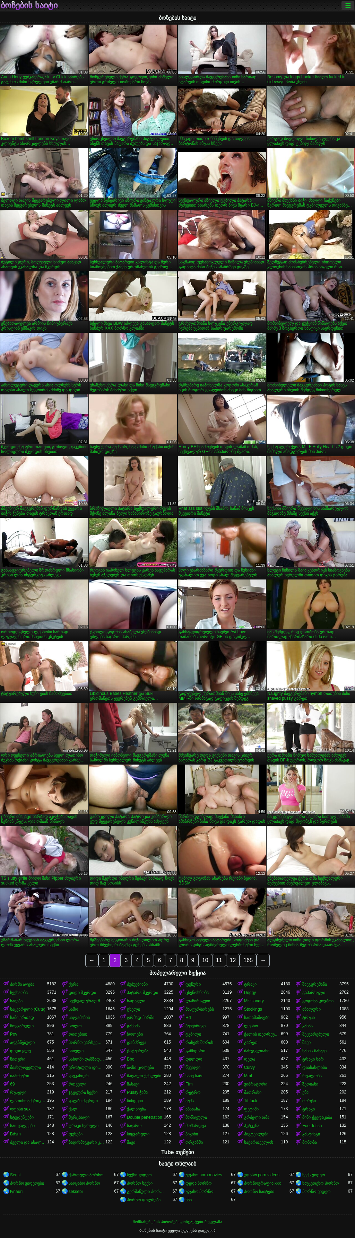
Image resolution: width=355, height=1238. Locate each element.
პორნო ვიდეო (316, 1191)
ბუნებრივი (195, 1025)
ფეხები (76, 1134)
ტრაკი (250, 984)
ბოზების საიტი (29, 5)
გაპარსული (313, 992)
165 (248, 960)
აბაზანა (192, 1109)
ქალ (73, 1109)
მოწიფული (196, 1117)
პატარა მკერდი (142, 992)
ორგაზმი (194, 1142)
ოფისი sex (20, 1109)
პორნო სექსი (139, 1183)
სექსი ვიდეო (139, 1174)
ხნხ (188, 1199)
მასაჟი (133, 1084)
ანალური (311, 1009)
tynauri (16, 1191)
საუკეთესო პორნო (320, 1183)
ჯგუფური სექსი (83, 1092)
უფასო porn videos (261, 1174)
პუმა (189, 1100)
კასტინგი (311, 1134)
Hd (188, 1017)
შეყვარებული (315, 1034)
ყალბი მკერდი (83, 1100)
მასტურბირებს (199, 1009)
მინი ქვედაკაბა (317, 1117)
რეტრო (192, 1092)
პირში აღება (22, 984)
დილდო (193, 1059)
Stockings (253, 1009)
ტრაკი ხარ (312, 1059)
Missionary (254, 1001)
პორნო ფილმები (143, 1199)
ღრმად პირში (140, 1017)
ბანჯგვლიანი (256, 1050)
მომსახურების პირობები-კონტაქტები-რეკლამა (177, 1222)
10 (205, 960)
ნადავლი (136, 1001)
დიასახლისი (314, 1067)
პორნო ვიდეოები (27, 1183)
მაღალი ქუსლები (144, 1075)
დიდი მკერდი (82, 992)
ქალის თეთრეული (262, 1034)
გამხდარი (195, 1050)
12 (233, 960)
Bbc (130, 1059)
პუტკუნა (251, 1125)
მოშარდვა (195, 1125)
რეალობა (312, 1075)
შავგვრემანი (314, 984)
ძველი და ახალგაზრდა (28, 1142)
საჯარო (134, 1125)
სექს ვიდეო (313, 1174)
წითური (17, 1059)
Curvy (249, 1067)
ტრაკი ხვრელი (83, 1125)
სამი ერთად (22, 1017)
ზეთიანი (310, 1084)
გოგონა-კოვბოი (318, 1001)
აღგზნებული (22, 1042)
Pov (13, 1034)
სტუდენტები (22, 1117)
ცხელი (133, 1009)
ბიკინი (191, 1134)
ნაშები (16, 1001)
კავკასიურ (79, 1075)
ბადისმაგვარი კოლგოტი (87, 1142)
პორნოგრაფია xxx (262, 1183)
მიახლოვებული (25, 1067)
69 (12, 1084)
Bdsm (15, 1134)
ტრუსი (308, 1017)
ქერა (73, 984)
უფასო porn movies (203, 1174)
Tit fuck (250, 1100)
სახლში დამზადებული (87, 1059)
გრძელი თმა (256, 1117)
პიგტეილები (256, 1134)
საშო (73, 1009)
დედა (249, 1059)
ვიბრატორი (255, 1084)
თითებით (78, 1034)
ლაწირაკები (197, 1001)
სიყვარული (138, 1134)
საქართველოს (258, 1142)
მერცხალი (79, 1117)
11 (219, 960)
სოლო (75, 1025)
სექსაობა (19, 992)
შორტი (309, 1100)
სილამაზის (79, 1017)
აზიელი (76, 1050)
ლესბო (251, 1025)
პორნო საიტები (259, 1191)
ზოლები (135, 1034)
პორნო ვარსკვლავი (87, 1042)
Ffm (189, 1084)
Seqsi (15, 1174)
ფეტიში (251, 1109)
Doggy (250, 992)
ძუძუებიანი (137, 984)
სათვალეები (22, 1125)
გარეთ (251, 1042)
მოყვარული (22, 1025)
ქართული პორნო (86, 1174)
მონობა (309, 1142)
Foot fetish (312, 1125)
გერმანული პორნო (145, 1191)
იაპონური (19, 1075)
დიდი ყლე (20, 1050)
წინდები (135, 1100)
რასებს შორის (199, 1042)
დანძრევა (136, 1042)
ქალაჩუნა (136, 1109)
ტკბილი (193, 1034)
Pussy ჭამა (137, 1092)
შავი (306, 1042)
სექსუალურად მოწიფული (87, 1001)
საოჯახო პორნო (84, 1183)
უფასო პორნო (199, 1191)
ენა (305, 1092)
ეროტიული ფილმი (87, 1067)
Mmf (248, 1075)
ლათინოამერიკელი (28, 1100)
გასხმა (133, 1025)
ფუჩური (193, 984)
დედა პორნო (198, 1183)
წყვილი (192, 1067)
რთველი (77, 1084)
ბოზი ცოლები (140, 1067)
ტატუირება (137, 1050)
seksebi (76, 1191)
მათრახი (252, 1092)
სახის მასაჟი (314, 1050)
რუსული (18, 1092)
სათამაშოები (256, 1017)
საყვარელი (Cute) (27, 1009)
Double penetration (144, 1117)
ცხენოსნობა (197, 992)
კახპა (307, 1025)
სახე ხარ (193, 1075)
